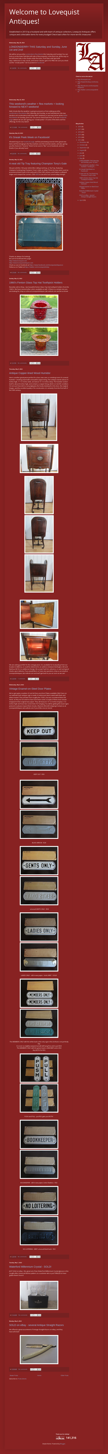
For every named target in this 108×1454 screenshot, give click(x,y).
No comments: (22, 68)
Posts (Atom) (22, 1379)
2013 (80, 140)
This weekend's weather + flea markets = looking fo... (89, 166)
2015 (80, 135)
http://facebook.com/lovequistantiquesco (88, 86)
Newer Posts (14, 1375)
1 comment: (22, 679)
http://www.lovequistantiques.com (21, 263)
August (82, 150)
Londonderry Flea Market (34, 54)
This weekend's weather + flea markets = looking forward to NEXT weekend (36, 105)
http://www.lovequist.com (18, 261)
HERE (37, 174)
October (82, 145)
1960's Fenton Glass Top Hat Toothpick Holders (35, 282)
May (81, 158)
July (81, 153)
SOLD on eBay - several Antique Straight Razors (36, 1325)
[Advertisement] (39, 84)
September (83, 148)
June (81, 156)
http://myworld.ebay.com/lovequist (88, 82)
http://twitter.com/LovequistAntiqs (88, 90)
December (83, 142)
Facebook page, (29, 142)
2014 (80, 137)
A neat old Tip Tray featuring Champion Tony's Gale (38, 163)
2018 (80, 127)
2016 (80, 132)
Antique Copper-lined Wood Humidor (29, 373)
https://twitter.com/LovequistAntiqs (37, 267)
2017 (80, 129)
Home (39, 1375)
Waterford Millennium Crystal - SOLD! (30, 1266)
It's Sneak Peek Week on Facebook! (29, 137)
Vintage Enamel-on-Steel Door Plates (30, 688)
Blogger (62, 1444)
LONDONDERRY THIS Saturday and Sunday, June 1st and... (89, 161)
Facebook (40, 63)
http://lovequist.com (84, 79)
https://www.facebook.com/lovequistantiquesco (46, 265)
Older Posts (64, 1375)
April (81, 200)
